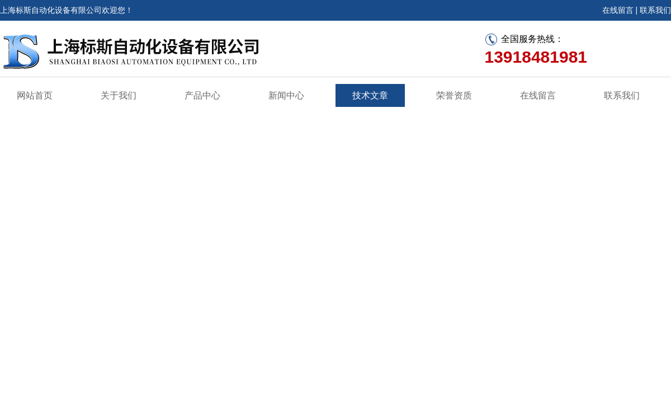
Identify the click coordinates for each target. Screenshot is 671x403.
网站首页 (35, 95)
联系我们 (655, 10)
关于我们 (118, 95)
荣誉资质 (454, 95)
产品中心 (202, 95)
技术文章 (370, 95)
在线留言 (618, 10)
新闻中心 (286, 95)
